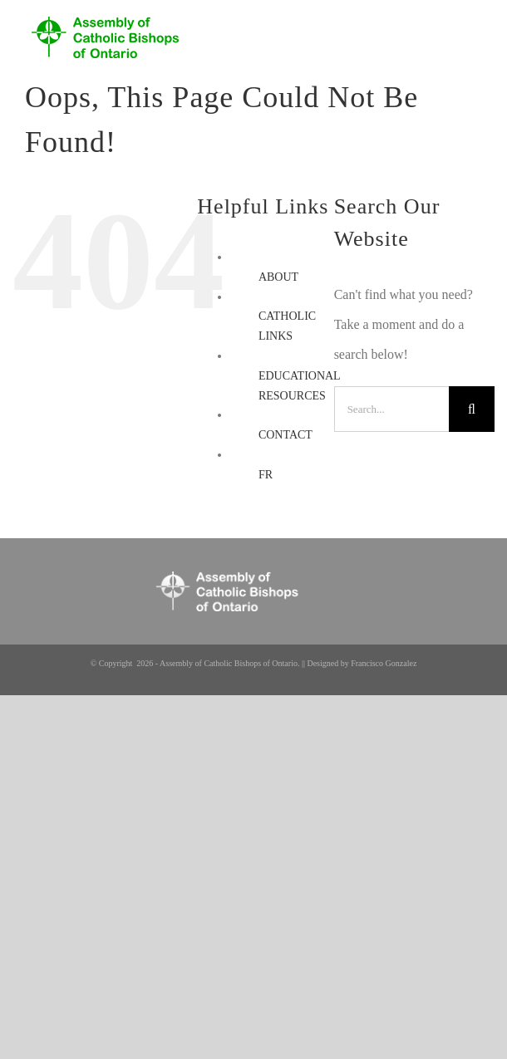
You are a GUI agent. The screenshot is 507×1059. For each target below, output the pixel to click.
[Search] (472, 409)
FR (265, 474)
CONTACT (285, 435)
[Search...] (391, 409)
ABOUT (278, 277)
